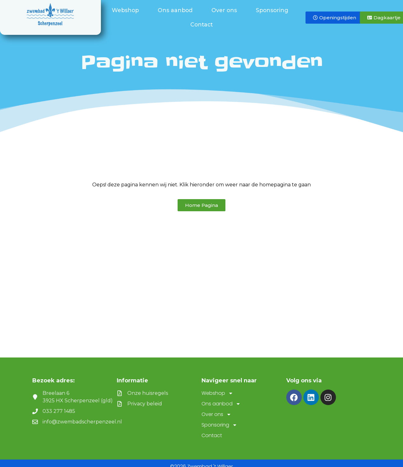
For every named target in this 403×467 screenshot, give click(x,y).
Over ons (225, 10)
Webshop (127, 10)
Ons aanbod (177, 10)
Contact (201, 24)
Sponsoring (273, 10)
